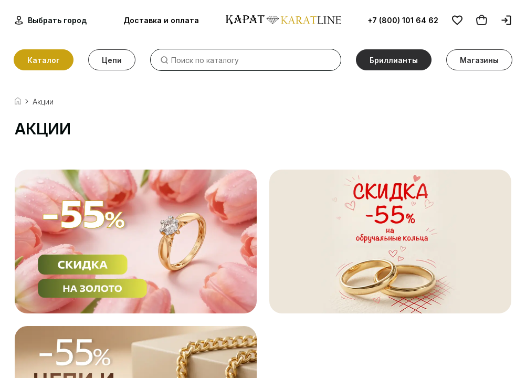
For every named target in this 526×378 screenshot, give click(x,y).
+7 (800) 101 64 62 (402, 20)
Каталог (43, 60)
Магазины (479, 60)
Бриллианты (394, 60)
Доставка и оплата (161, 20)
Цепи (112, 60)
